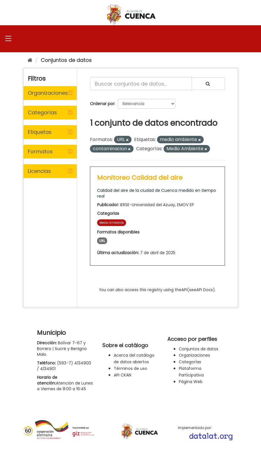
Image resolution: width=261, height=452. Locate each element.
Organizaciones (194, 355)
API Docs (204, 290)
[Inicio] (30, 60)
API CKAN (122, 375)
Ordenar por (102, 104)
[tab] (50, 93)
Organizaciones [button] (48, 92)
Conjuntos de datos (66, 60)
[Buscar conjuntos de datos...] (141, 83)
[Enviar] (208, 84)
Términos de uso (130, 368)
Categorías (190, 362)
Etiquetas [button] (40, 132)
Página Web (191, 382)
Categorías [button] (42, 112)
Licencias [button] (39, 171)
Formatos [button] (40, 151)
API (184, 290)
